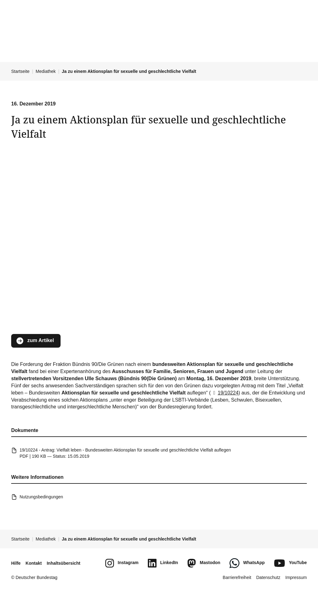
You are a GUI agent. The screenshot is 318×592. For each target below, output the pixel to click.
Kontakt (33, 563)
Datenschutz (268, 577)
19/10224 (224, 392)
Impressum (296, 577)
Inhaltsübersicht (63, 563)
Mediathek (46, 71)
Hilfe (15, 563)
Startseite (20, 71)
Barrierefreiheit (237, 577)
